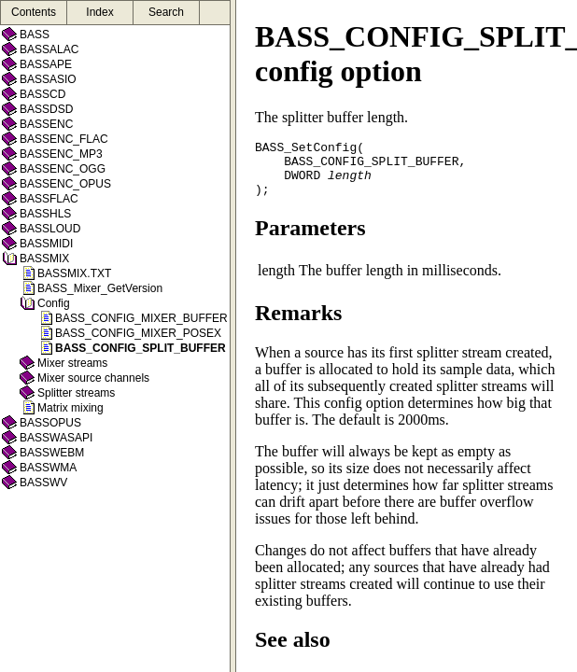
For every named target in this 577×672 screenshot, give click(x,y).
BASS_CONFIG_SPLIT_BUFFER (140, 348)
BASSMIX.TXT (74, 273)
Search (166, 12)
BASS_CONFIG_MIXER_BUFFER (141, 318)
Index (99, 12)
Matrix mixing (70, 407)
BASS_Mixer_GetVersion (99, 288)
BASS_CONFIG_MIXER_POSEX (138, 333)
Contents (33, 12)
